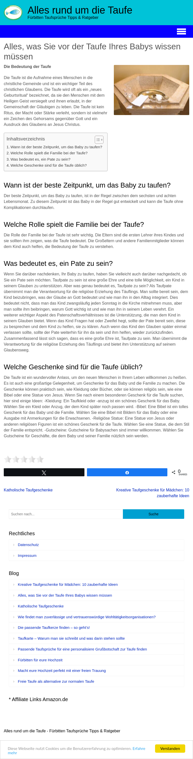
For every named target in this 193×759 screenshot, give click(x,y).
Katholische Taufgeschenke (28, 490)
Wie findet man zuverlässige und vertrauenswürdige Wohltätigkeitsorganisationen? (87, 617)
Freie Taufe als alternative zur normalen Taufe (56, 681)
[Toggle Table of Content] (96, 139)
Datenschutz (28, 545)
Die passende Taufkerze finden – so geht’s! (54, 627)
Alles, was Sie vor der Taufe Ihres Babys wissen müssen (65, 595)
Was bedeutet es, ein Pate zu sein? (40, 159)
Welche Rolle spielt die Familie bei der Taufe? (49, 153)
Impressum (27, 555)
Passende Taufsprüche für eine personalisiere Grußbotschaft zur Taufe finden (82, 649)
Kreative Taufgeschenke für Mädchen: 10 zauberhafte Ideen (68, 584)
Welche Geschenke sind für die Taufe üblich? (49, 165)
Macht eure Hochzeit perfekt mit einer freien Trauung (62, 670)
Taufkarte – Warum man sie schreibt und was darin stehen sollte (71, 638)
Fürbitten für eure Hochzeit (40, 660)
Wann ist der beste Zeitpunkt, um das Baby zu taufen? (56, 147)
